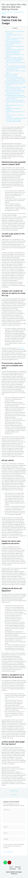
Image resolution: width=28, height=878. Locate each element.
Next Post (14, 795)
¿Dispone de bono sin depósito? (15, 49)
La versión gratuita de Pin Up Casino (16, 80)
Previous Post (14, 790)
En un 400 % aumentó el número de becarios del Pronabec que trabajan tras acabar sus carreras (16, 67)
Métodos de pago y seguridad (14, 57)
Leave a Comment (7, 12)
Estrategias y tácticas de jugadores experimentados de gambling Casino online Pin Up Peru (16, 97)
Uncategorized (17, 12)
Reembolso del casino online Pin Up (16, 82)
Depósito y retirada (11, 75)
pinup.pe (21, 348)
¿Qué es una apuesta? (12, 74)
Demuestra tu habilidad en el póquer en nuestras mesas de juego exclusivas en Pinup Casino (16, 120)
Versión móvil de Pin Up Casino (14, 100)
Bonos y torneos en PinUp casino (15, 90)
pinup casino (9, 44)
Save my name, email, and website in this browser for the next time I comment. (13, 846)
